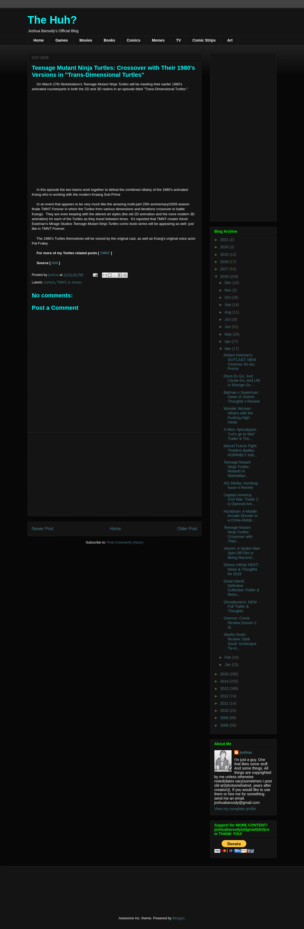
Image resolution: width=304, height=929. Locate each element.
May (229, 334)
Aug (228, 312)
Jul (227, 319)
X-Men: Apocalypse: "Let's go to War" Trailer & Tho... (240, 434)
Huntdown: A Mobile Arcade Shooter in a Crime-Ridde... (241, 516)
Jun (228, 327)
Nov (228, 290)
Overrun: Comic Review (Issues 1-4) (240, 622)
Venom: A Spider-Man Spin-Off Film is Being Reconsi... (242, 553)
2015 (224, 674)
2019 (224, 254)
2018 (224, 262)
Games (61, 40)
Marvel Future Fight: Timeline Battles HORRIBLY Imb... (240, 450)
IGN (55, 263)
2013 (224, 688)
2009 (224, 718)
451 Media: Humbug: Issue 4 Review (241, 485)
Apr (228, 341)
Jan (228, 664)
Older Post (187, 528)
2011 (224, 703)
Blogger (178, 918)
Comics (133, 40)
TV (178, 40)
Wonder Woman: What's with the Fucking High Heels (238, 415)
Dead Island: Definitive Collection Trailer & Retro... (241, 588)
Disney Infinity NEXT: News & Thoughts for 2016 (241, 569)
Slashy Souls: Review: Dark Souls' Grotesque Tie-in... (240, 641)
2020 (224, 247)
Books (109, 40)
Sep (228, 305)
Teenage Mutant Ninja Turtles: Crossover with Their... (238, 534)
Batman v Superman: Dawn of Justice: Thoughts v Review (241, 397)
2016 (224, 276)
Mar (228, 349)
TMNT (105, 253)
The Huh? (52, 20)
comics (49, 282)
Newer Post (43, 528)
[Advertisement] (114, 474)
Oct (228, 297)
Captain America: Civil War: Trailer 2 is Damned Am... (241, 499)
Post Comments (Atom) (125, 542)
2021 (224, 240)
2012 (224, 696)
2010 (224, 710)
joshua (246, 752)
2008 (224, 725)
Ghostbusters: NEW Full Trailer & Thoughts (240, 606)
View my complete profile (235, 809)
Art (230, 40)
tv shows (75, 282)
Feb (228, 657)
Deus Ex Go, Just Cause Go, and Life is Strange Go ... (242, 380)
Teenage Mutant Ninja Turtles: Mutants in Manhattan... (237, 469)
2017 (224, 269)
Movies (85, 40)
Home (39, 40)
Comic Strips (203, 40)
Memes (158, 40)
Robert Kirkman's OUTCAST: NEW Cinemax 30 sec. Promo (240, 362)
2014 (224, 681)
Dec (228, 282)
